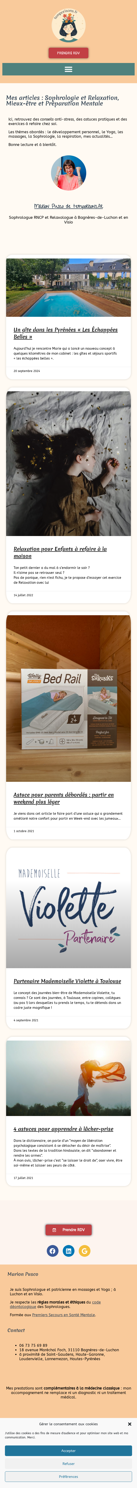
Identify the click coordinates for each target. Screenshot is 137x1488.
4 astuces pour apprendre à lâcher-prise (63, 1128)
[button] (129, 1424)
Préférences (68, 1477)
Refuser (69, 1464)
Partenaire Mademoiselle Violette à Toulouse (67, 981)
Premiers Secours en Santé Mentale (63, 1315)
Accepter (68, 1451)
